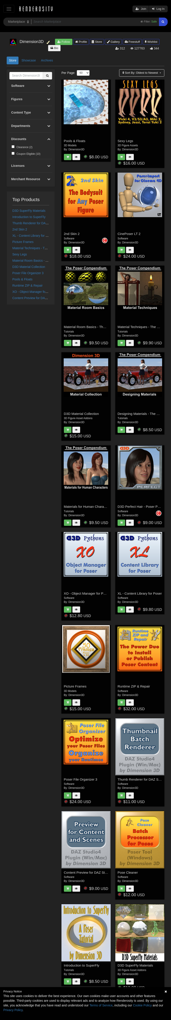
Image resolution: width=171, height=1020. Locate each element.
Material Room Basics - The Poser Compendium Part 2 (104, 327)
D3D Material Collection (28, 267)
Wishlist (151, 41)
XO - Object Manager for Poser (33, 292)
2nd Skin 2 (19, 229)
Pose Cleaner (128, 872)
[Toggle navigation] (8, 9)
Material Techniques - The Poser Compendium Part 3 (49, 248)
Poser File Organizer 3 (28, 273)
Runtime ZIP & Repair (27, 285)
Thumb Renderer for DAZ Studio (34, 223)
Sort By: (140, 72)
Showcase (28, 60)
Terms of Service (101, 1005)
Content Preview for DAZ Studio (34, 298)
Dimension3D (76, 149)
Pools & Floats (22, 279)
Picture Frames (23, 242)
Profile (81, 41)
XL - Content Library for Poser (33, 235)
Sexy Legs (19, 254)
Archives (47, 60)
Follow (63, 41)
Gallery (113, 41)
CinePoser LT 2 (129, 234)
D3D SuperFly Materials (29, 210)
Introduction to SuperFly (29, 217)
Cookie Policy (142, 1005)
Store (97, 41)
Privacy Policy (12, 1010)
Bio (54, 48)
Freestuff (132, 41)
